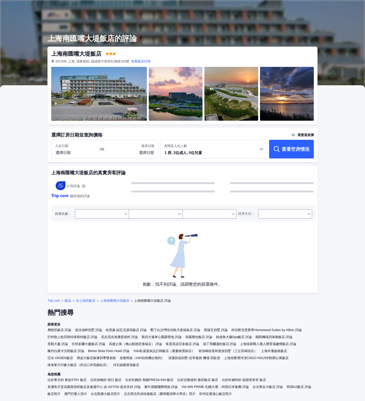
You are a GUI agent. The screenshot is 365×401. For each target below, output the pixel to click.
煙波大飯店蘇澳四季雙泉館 (96, 358)
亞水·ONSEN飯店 (60, 358)
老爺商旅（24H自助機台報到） (142, 358)
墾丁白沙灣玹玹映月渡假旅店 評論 (175, 330)
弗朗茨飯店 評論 (59, 330)
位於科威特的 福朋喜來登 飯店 (244, 380)
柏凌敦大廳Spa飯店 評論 (234, 337)
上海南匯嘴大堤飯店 (114, 300)
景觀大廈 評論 (57, 344)
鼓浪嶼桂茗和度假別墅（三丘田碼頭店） (228, 351)
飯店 (68, 300)
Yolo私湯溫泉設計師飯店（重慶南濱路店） (164, 351)
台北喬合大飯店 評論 (268, 387)
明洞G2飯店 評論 (299, 387)
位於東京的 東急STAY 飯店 (67, 380)
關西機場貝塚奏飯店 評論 (274, 337)
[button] (213, 153)
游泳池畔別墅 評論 (88, 330)
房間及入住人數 (213, 151)
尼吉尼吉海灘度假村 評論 (119, 337)
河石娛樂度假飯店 (126, 365)
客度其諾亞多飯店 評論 (182, 344)
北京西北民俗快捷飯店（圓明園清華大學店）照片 (160, 394)
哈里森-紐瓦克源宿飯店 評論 (126, 330)
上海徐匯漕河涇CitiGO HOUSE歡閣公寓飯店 (256, 358)
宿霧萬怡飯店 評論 (198, 337)
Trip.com (53, 300)
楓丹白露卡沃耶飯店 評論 (65, 351)
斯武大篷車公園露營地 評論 (162, 337)
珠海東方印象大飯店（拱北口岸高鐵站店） (78, 365)
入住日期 (61, 146)
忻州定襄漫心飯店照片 (215, 394)
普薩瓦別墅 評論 (216, 330)
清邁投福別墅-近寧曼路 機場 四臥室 (194, 358)
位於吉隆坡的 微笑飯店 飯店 (197, 380)
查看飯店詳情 (141, 61)
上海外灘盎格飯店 (274, 351)
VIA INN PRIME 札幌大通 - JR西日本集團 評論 (215, 387)
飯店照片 (54, 394)
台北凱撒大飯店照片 (105, 394)
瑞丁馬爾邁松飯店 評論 (220, 344)
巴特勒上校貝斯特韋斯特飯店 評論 (72, 337)
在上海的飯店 (85, 300)
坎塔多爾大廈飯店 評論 (88, 344)
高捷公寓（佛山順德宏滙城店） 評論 (135, 344)
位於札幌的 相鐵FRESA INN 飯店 (149, 380)
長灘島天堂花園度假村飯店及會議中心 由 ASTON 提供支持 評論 (94, 387)
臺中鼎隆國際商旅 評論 (161, 387)
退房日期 (147, 146)
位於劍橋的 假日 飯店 (106, 380)
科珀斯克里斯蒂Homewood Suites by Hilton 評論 (266, 330)
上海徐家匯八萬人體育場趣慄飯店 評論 (268, 344)
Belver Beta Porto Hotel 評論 (108, 351)
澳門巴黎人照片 (75, 394)
